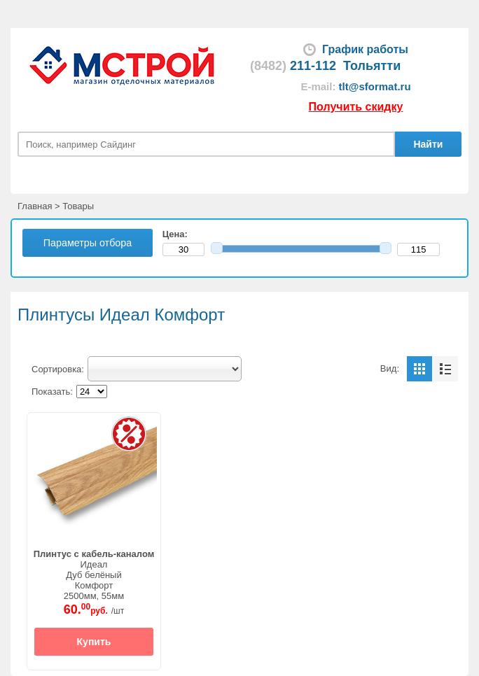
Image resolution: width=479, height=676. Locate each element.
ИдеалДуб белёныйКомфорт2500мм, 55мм (94, 575)
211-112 (293, 66)
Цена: (177, 234)
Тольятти (372, 66)
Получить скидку (356, 107)
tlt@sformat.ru (375, 86)
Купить (94, 641)
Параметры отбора (87, 242)
